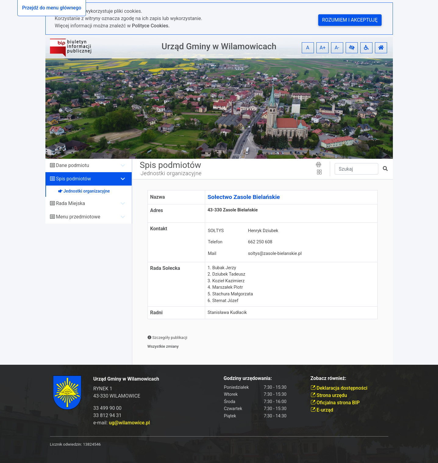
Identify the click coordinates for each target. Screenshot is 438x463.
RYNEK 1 (102, 389)
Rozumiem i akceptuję (350, 20)
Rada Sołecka (165, 268)
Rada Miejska (70, 203)
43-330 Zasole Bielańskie (233, 213)
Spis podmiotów (73, 179)
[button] (352, 47)
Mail (212, 253)
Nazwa (157, 197)
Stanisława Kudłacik (227, 312)
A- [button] (337, 47)
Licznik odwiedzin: (66, 444)
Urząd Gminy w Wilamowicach (219, 46)
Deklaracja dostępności (339, 388)
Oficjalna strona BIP (335, 403)
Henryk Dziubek (263, 230)
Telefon (215, 242)
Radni (156, 312)
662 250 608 (260, 242)
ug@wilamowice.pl (129, 423)
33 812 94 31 (107, 415)
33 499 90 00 (107, 408)
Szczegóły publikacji (167, 337)
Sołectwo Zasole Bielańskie (244, 196)
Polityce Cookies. (151, 26)
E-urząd (322, 410)
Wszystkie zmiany (163, 346)
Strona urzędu (329, 395)
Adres (156, 210)
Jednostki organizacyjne (171, 173)
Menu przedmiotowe (78, 217)
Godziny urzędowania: (248, 378)
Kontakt (158, 229)
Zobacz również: (329, 378)
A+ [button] (323, 47)
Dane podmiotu (72, 165)
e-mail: (121, 423)
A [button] (307, 47)
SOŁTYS (216, 230)
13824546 (92, 444)
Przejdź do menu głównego (51, 8)
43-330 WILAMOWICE (116, 396)
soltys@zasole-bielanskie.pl (274, 253)
